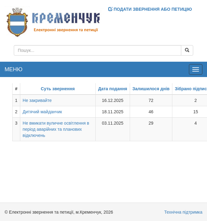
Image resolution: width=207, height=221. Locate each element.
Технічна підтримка (183, 212)
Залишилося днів (151, 88)
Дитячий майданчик (42, 111)
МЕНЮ (13, 69)
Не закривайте (37, 100)
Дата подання (112, 88)
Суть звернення (58, 88)
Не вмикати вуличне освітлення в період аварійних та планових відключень (56, 129)
